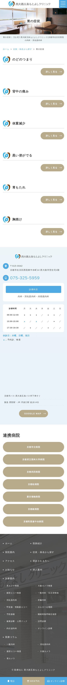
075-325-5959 (25, 277)
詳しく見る (52, 72)
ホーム (8, 543)
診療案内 (10, 578)
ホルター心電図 (45, 607)
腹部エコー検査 (14, 593)
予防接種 (11, 614)
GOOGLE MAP (32, 413)
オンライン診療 (56, 681)
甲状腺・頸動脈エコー (17, 607)
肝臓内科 (42, 600)
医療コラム (11, 637)
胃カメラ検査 (13, 586)
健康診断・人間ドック (17, 621)
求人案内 (37, 569)
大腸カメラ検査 (45, 586)
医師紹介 (37, 543)
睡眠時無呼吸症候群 (47, 614)
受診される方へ (41, 561)
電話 (11, 681)
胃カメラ (11, 658)
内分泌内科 (12, 628)
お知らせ (10, 569)
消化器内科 (12, 600)
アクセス (10, 561)
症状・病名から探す (43, 552)
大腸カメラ (45, 651)
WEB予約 (33, 681)
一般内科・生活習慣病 (48, 593)
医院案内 (10, 552)
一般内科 (11, 644)
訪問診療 (42, 621)
